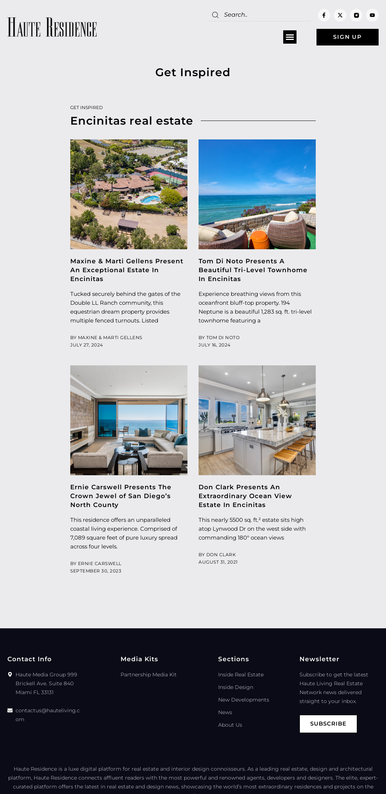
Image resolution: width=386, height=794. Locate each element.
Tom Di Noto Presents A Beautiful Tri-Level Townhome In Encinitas (253, 270)
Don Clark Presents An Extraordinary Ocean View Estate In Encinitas (245, 496)
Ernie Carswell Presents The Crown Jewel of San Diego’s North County (121, 496)
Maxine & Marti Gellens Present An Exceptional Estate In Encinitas (126, 270)
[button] (289, 37)
